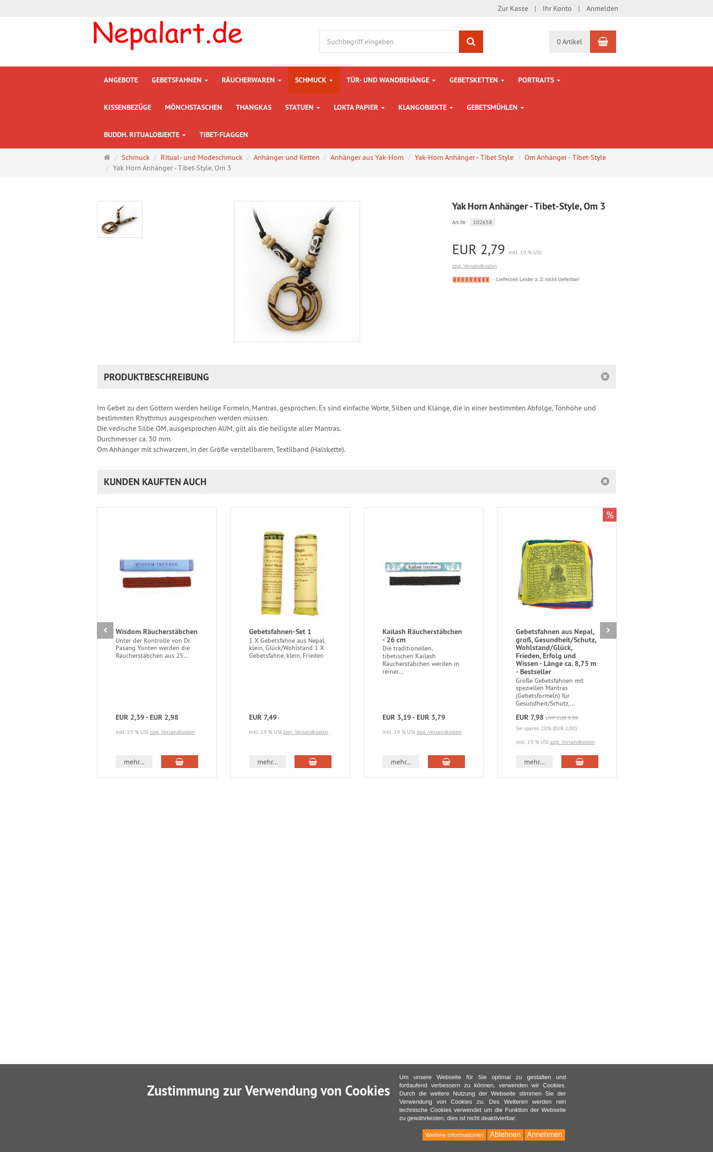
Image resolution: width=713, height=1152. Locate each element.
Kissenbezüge (127, 107)
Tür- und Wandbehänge (391, 80)
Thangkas (253, 107)
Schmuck (314, 80)
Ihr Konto (557, 8)
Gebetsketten (476, 80)
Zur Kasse (513, 8)
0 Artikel (569, 41)
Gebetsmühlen (495, 107)
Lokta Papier (359, 107)
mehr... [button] (134, 761)
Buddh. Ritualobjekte (145, 134)
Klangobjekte (425, 107)
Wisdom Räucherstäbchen (157, 631)
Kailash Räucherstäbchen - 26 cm (422, 636)
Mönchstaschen (193, 107)
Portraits (539, 80)
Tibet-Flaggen (223, 134)
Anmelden (602, 8)
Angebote (121, 80)
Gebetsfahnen (180, 80)
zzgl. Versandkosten (474, 265)
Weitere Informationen (454, 1135)
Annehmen (544, 1134)
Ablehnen (505, 1134)
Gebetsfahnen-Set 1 (280, 631)
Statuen (302, 107)
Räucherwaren (251, 80)
